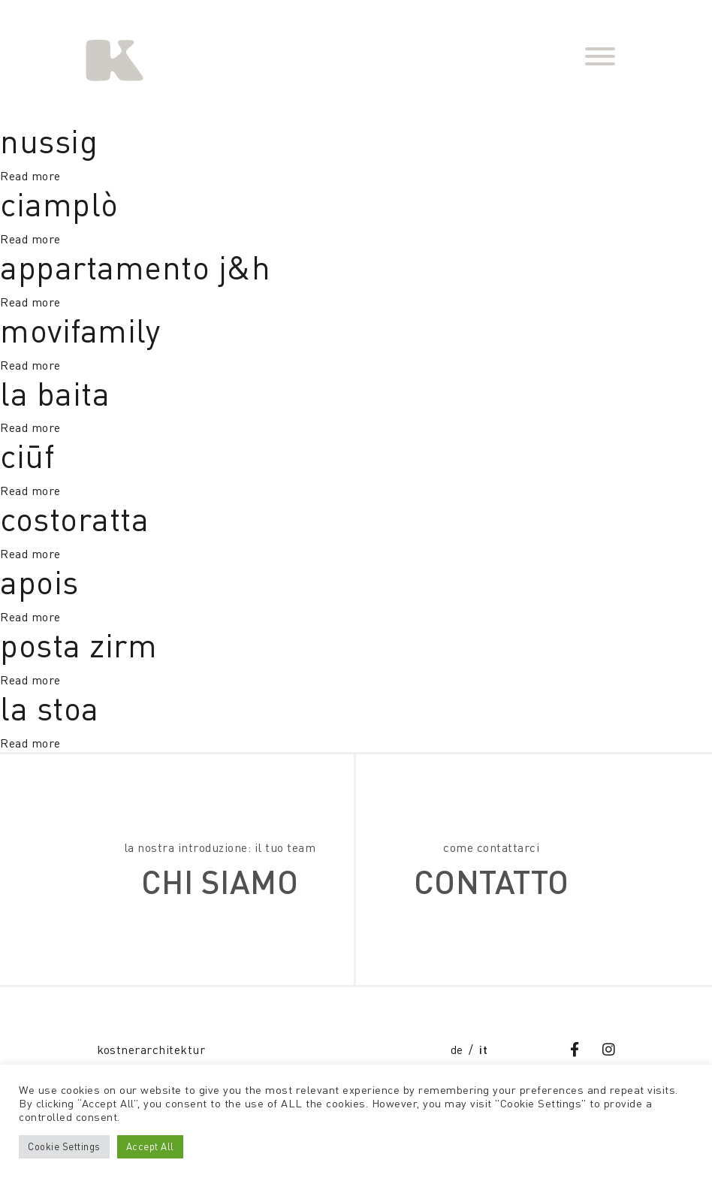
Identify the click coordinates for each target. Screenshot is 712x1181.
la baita (55, 393)
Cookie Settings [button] (64, 1146)
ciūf (27, 456)
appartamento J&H (135, 267)
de (457, 1049)
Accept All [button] (150, 1146)
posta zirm (78, 645)
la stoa (49, 708)
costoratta (74, 519)
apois (39, 582)
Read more (30, 175)
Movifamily (80, 330)
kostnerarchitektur (151, 1049)
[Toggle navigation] (600, 58)
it (483, 1049)
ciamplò (59, 204)
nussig (49, 141)
